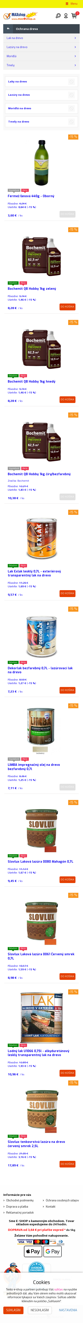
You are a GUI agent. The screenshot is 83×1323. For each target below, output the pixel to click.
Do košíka (67, 214)
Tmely (11, 65)
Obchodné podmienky (20, 1200)
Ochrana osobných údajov (62, 1200)
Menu (71, 4)
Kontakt (50, 1206)
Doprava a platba (17, 1206)
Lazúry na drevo (17, 47)
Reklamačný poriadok (20, 1212)
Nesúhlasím (40, 1310)
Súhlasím (13, 1310)
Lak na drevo (15, 38)
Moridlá (11, 56)
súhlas (58, 1289)
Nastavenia (68, 1310)
